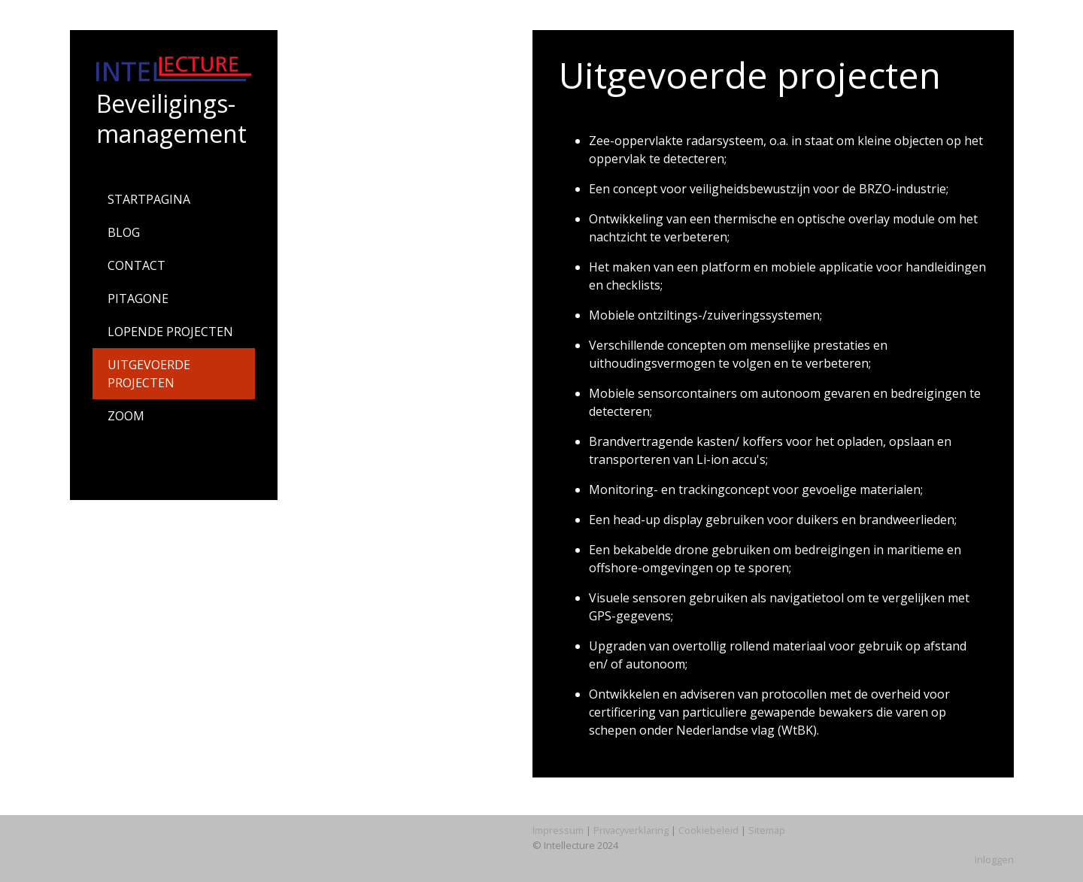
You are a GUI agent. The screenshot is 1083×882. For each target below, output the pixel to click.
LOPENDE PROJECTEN (170, 331)
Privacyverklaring (631, 830)
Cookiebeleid (708, 830)
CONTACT (136, 265)
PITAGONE (138, 298)
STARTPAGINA (149, 199)
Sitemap (766, 830)
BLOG (124, 232)
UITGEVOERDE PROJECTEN (149, 373)
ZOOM (126, 416)
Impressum (558, 830)
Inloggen (994, 859)
